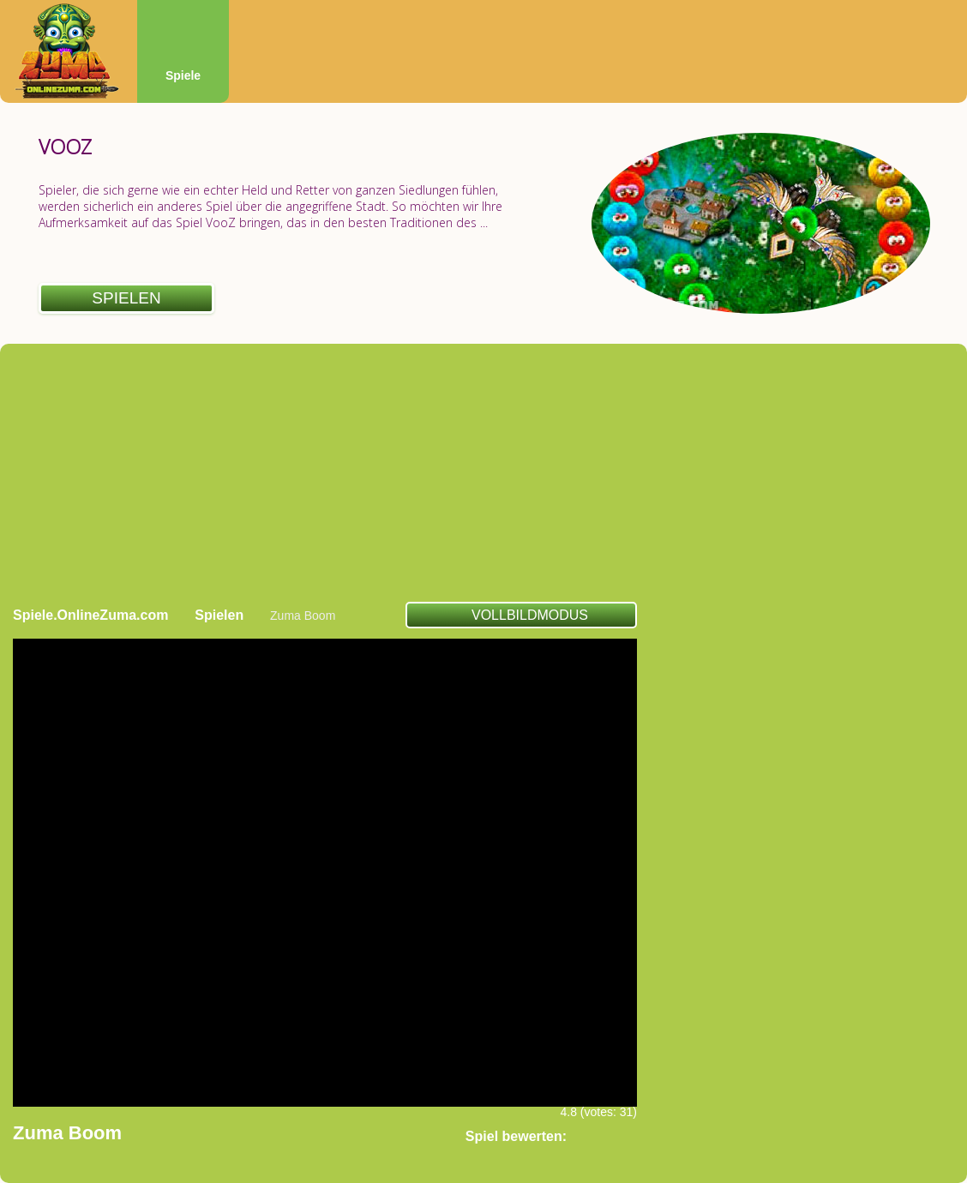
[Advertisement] (484, 472)
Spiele (183, 75)
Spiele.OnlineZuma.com (90, 615)
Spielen (126, 298)
